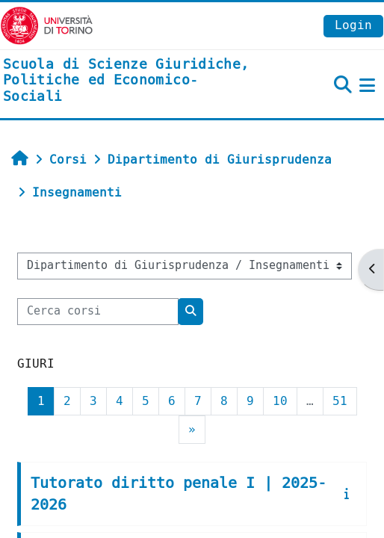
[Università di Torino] (46, 25)
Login (353, 25)
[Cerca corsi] (98, 311)
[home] (128, 81)
